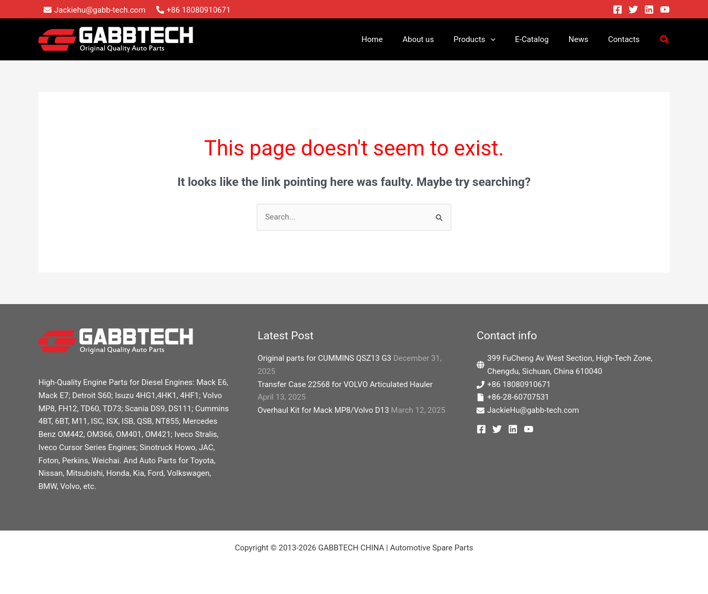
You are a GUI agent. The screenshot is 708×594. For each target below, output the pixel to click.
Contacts (626, 39)
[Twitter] (633, 9)
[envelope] (95, 10)
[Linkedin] (649, 9)
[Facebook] (617, 9)
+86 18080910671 (519, 384)
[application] (504, 39)
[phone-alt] (193, 10)
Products (488, 39)
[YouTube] (665, 9)
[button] (665, 40)
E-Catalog (542, 39)
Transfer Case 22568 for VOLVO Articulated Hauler (346, 384)
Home (393, 39)
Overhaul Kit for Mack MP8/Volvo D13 (324, 410)
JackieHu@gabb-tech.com (533, 410)
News (584, 39)
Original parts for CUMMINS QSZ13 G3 (325, 358)
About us (436, 39)
